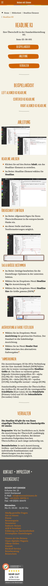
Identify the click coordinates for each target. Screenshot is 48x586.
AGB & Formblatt (13, 528)
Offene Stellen (12, 543)
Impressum (23, 472)
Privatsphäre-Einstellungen (18, 533)
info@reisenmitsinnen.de (25, 495)
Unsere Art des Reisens (16, 538)
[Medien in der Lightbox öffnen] (24, 141)
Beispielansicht (23, 47)
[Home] (7, 13)
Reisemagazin (11, 520)
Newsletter (10, 523)
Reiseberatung (12, 551)
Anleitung (23, 56)
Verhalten (24, 66)
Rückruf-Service (13, 548)
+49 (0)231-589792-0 (19, 498)
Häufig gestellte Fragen (16, 513)
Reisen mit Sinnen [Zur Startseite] (24, 2)
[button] (2, 2)
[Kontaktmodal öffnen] (45, 2)
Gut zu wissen (11, 515)
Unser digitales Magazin (16, 541)
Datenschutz (11, 479)
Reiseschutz (11, 553)
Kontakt (8, 472)
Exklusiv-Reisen (13, 525)
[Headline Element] (31, 13)
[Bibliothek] (16, 13)
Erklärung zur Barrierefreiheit (19, 531)
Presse (8, 518)
